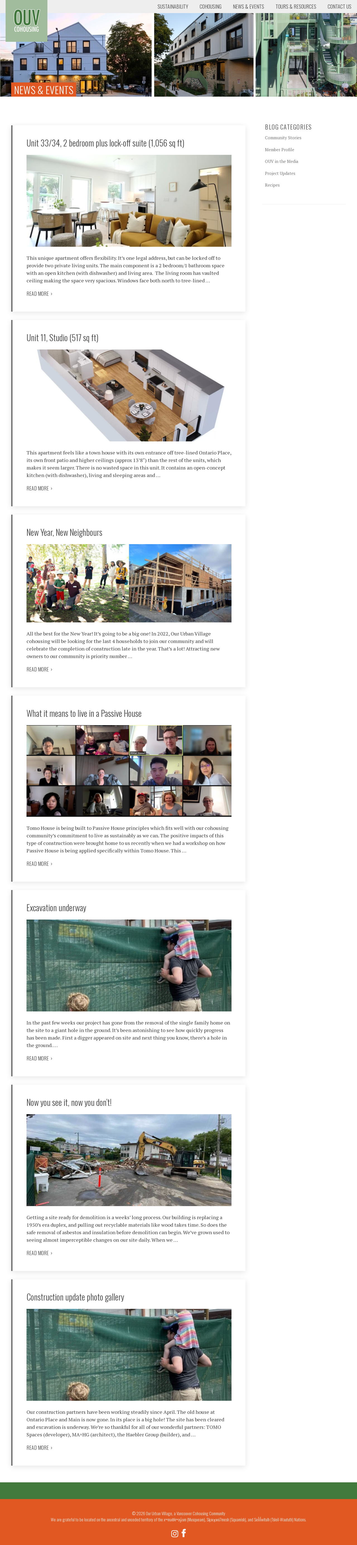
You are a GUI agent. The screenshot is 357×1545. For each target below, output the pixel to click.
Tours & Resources (296, 6)
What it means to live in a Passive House (84, 713)
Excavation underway (56, 907)
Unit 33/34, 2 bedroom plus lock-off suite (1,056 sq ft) (105, 142)
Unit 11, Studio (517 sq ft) (62, 337)
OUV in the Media (281, 161)
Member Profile (279, 149)
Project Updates (280, 173)
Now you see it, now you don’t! (69, 1102)
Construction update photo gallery (75, 1296)
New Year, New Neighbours (64, 532)
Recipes (272, 185)
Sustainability (173, 6)
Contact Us (339, 6)
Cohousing (210, 6)
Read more (39, 293)
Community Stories (283, 137)
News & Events (248, 6)
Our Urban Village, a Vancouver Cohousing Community (26, 21)
